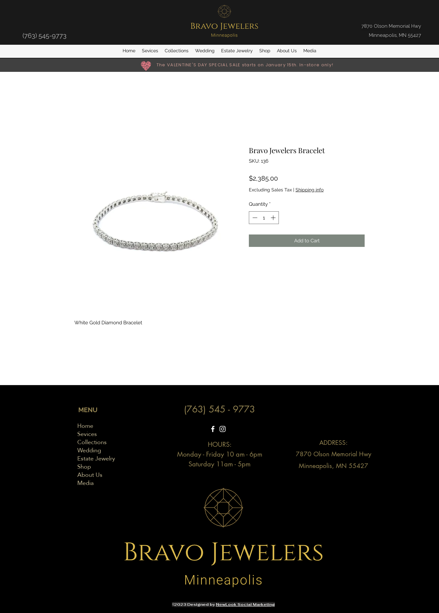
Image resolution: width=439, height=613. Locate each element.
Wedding (89, 450)
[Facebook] (213, 429)
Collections (92, 442)
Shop (84, 466)
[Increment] (273, 218)
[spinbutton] (264, 218)
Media (85, 483)
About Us (89, 475)
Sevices (87, 434)
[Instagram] (223, 429)
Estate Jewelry (96, 458)
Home (85, 426)
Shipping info (309, 189)
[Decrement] (254, 218)
